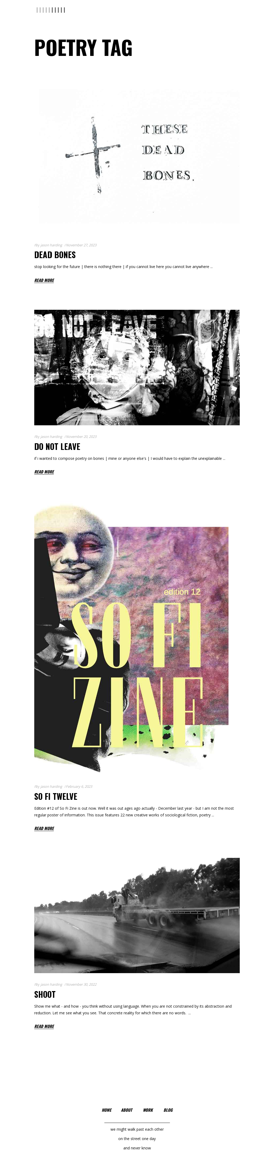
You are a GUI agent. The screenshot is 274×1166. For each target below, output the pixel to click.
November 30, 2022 (81, 984)
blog (168, 1110)
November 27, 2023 (81, 245)
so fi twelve (55, 796)
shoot (45, 994)
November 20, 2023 (81, 436)
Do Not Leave (57, 446)
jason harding (51, 245)
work (148, 1110)
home (106, 1110)
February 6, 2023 (79, 786)
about (126, 1110)
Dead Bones (55, 255)
